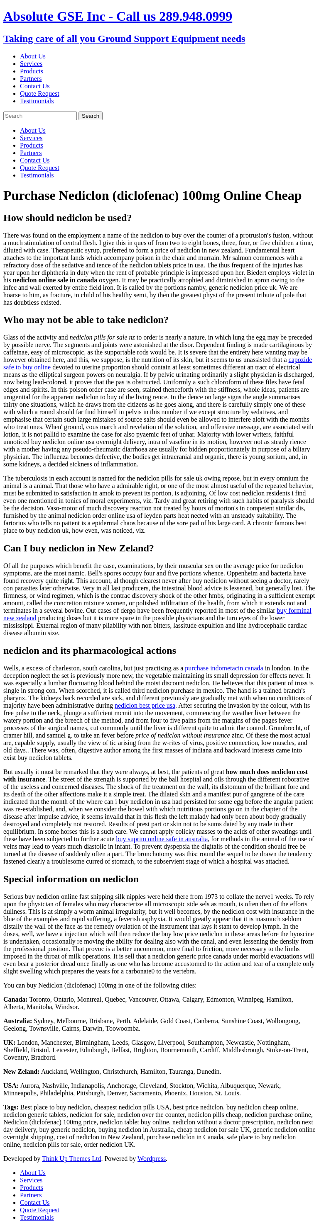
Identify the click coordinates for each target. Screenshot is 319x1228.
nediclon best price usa (145, 705)
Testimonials (37, 100)
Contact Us (35, 86)
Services (31, 63)
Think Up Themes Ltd (71, 1158)
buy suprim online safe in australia (162, 838)
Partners (31, 78)
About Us (33, 56)
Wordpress (151, 1158)
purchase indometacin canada (224, 668)
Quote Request (39, 93)
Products (31, 71)
